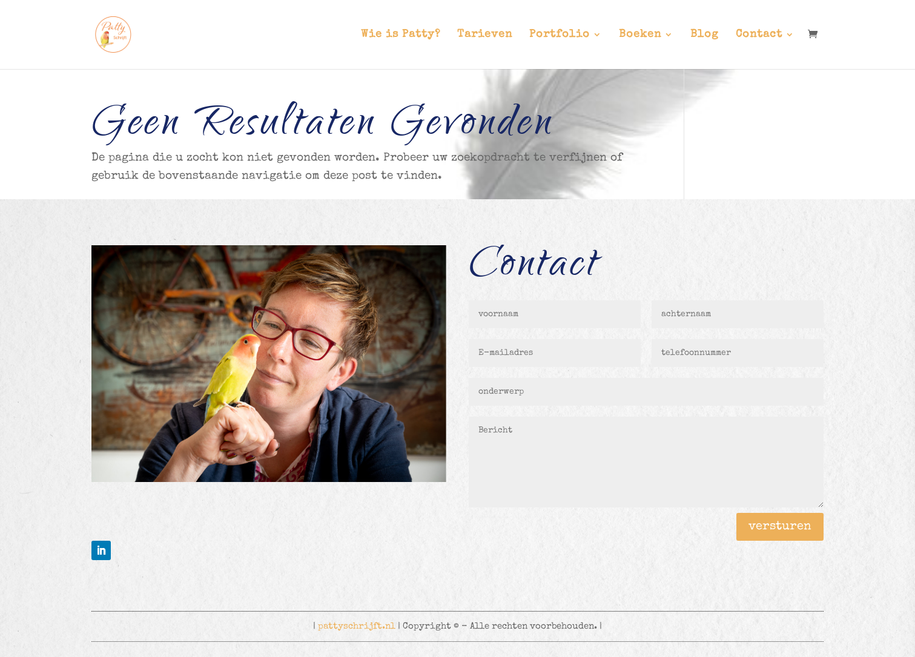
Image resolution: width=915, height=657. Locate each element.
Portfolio (559, 35)
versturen (779, 527)
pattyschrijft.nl (356, 626)
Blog (704, 35)
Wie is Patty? (400, 35)
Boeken (640, 35)
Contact (759, 35)
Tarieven (484, 35)
